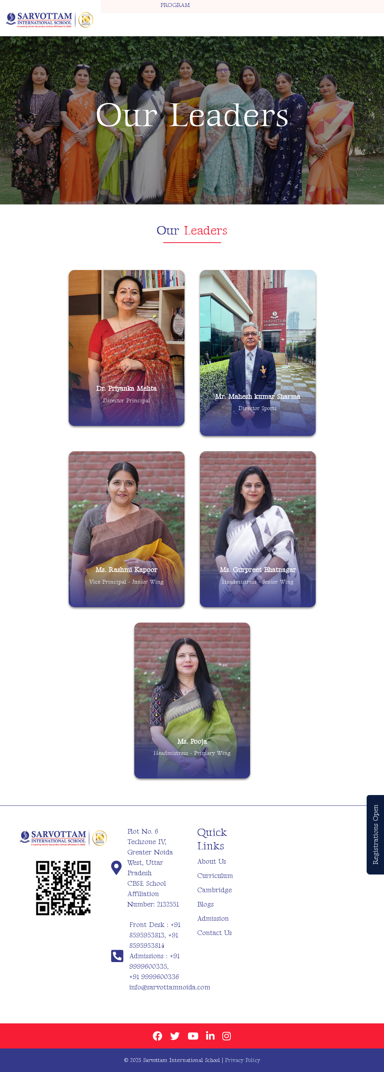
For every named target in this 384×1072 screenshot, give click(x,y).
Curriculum (215, 876)
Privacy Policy (242, 1060)
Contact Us (214, 933)
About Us (211, 862)
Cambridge (214, 890)
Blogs (205, 904)
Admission (213, 919)
